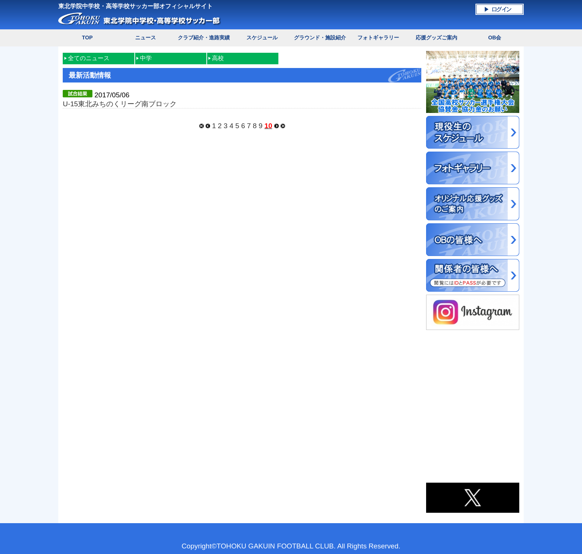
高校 (218, 58)
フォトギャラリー (378, 38)
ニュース (145, 38)
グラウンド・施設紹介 (320, 38)
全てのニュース (88, 58)
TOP (87, 38)
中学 (146, 58)
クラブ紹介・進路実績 (204, 38)
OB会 (494, 38)
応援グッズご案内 (436, 38)
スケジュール (262, 38)
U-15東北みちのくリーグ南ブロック (120, 104)
